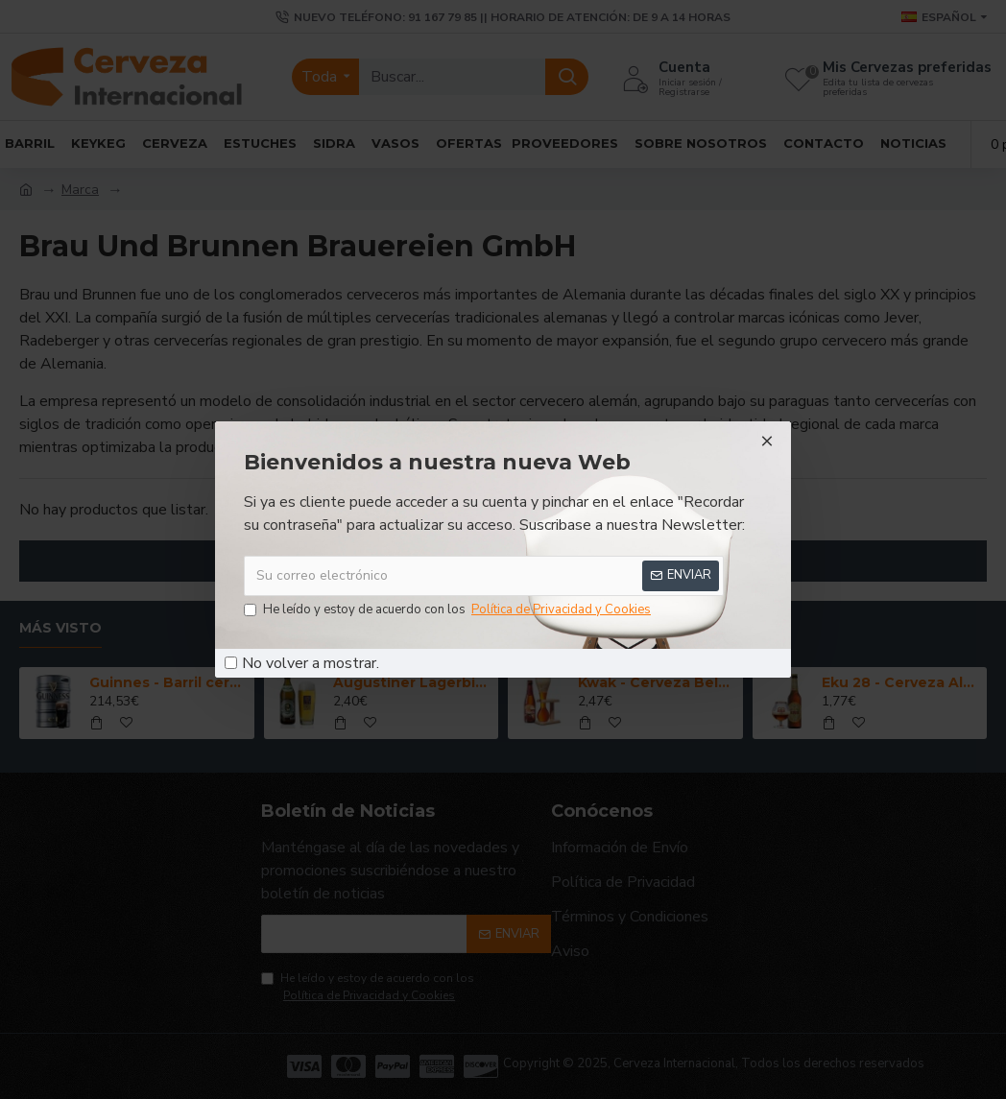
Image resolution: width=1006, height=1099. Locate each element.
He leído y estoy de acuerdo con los (449, 610)
